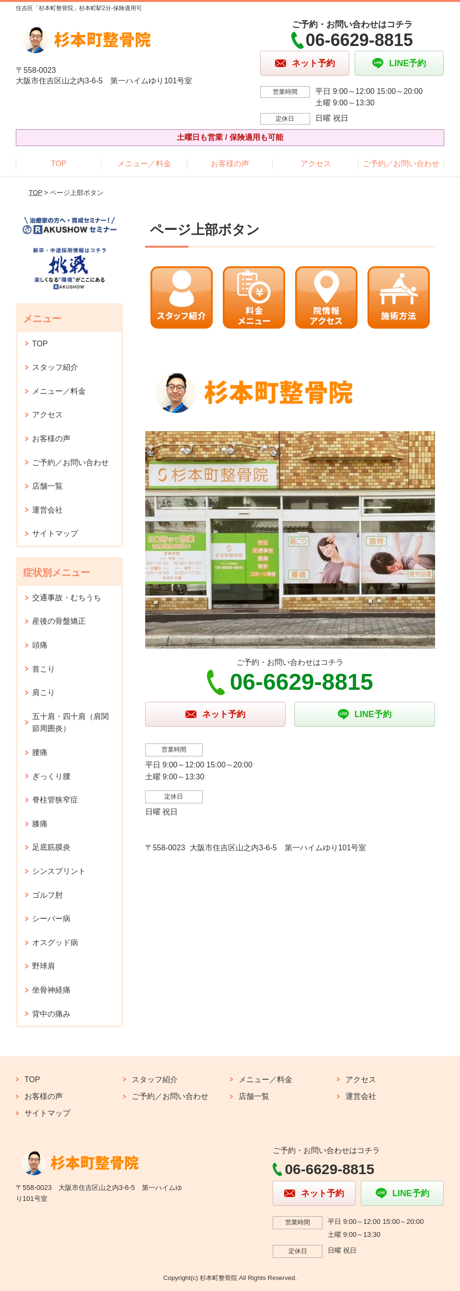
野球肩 (43, 966)
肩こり (43, 692)
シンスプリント (59, 871)
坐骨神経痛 (51, 990)
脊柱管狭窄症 (55, 800)
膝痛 (39, 824)
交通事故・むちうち (66, 598)
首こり (43, 669)
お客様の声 (230, 164)
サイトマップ (55, 533)
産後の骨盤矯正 (59, 621)
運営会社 (47, 510)
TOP (59, 164)
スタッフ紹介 (55, 367)
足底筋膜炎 (51, 847)
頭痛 (39, 645)
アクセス (315, 164)
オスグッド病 (55, 942)
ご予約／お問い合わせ (401, 164)
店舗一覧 (47, 486)
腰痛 (39, 752)
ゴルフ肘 (47, 895)
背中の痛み (51, 1014)
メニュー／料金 (144, 164)
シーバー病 (51, 918)
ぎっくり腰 (51, 776)
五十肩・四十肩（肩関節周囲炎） (70, 722)
